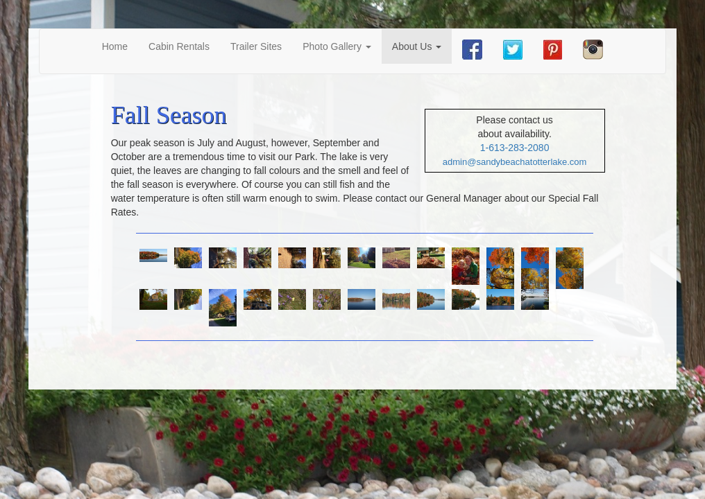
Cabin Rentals (179, 46)
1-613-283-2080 (515, 147)
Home (120, 45)
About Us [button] (416, 46)
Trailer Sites (256, 46)
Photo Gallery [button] (337, 46)
